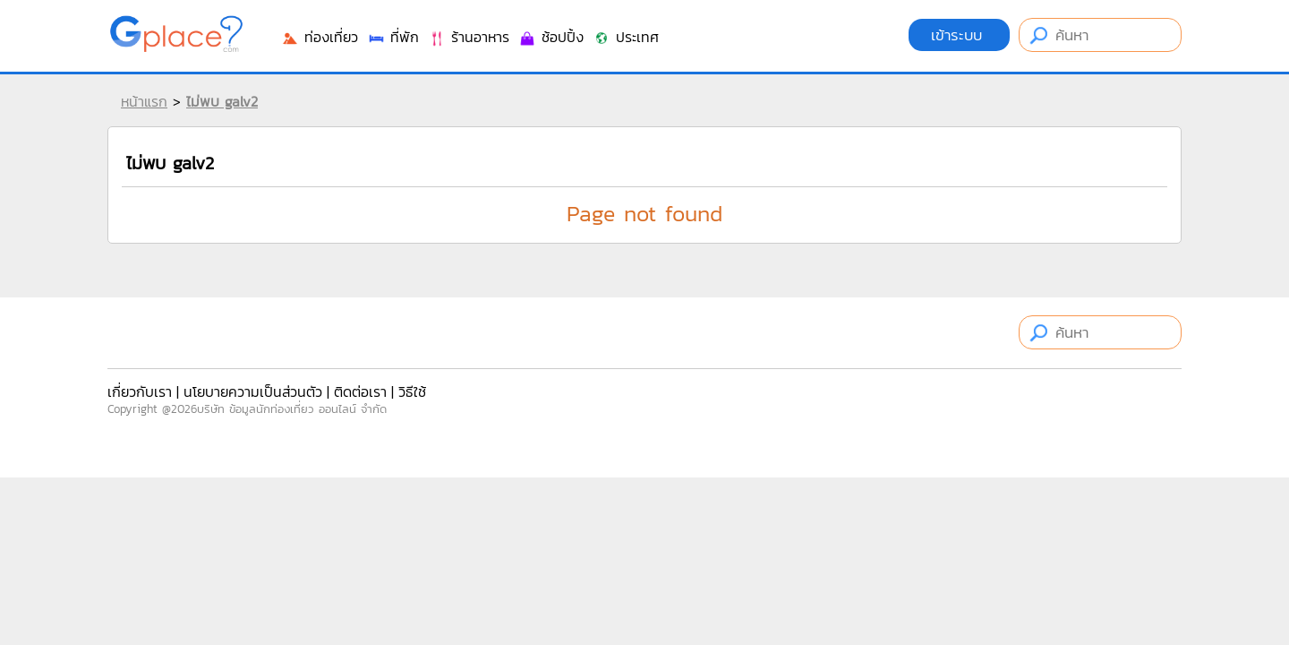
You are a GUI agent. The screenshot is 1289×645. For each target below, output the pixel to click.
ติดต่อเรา (360, 391)
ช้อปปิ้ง (551, 36)
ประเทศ (626, 36)
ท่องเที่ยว (319, 36)
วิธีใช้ (412, 391)
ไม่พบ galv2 (222, 101)
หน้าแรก (144, 101)
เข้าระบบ (959, 35)
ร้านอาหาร (468, 36)
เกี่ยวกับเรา (139, 391)
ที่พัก (393, 36)
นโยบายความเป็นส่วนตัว (253, 391)
